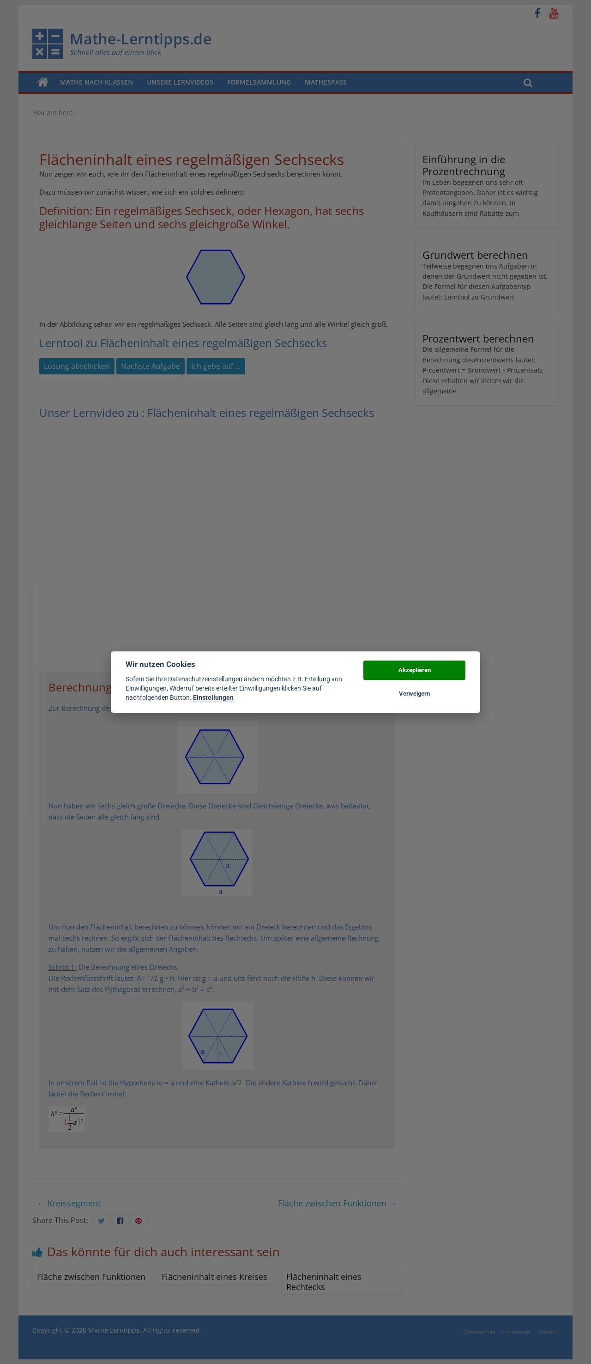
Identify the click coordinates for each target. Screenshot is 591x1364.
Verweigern (414, 693)
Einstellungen (213, 698)
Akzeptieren (414, 670)
